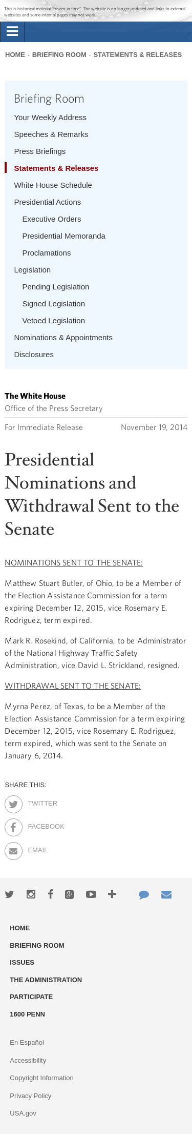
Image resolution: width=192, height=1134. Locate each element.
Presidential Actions (47, 202)
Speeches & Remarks (51, 134)
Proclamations (46, 252)
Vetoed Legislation (53, 320)
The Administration (46, 980)
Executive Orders (51, 218)
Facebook (37, 825)
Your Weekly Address (50, 117)
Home (15, 54)
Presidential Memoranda (63, 235)
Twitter (37, 801)
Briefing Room (59, 54)
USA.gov (23, 1113)
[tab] (12, 32)
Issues (22, 962)
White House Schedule (53, 185)
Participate (31, 997)
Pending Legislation (55, 286)
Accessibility (28, 1060)
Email (37, 848)
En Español (27, 1042)
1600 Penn (27, 1014)
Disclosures (34, 354)
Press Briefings (40, 151)
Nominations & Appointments (63, 337)
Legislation (32, 269)
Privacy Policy (30, 1096)
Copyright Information (41, 1078)
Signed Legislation (53, 303)
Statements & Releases (137, 54)
